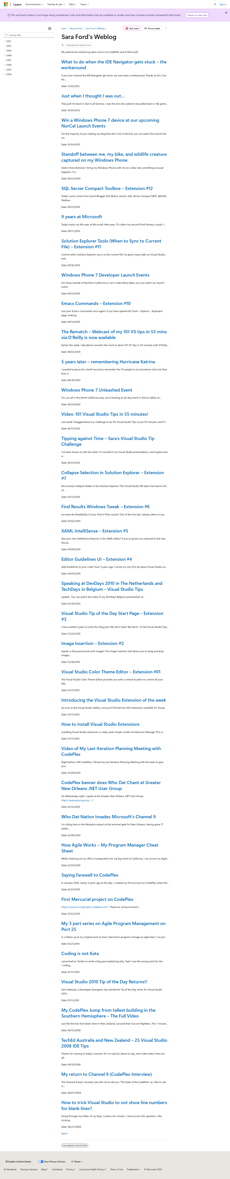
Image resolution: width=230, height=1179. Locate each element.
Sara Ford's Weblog (95, 28)
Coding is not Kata (80, 953)
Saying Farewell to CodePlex (89, 875)
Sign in (222, 4)
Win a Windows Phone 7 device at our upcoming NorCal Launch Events (110, 123)
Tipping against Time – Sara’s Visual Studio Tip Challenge (107, 441)
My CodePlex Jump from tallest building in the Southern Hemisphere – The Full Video (108, 1013)
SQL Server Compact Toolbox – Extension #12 (107, 188)
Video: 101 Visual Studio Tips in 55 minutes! (104, 414)
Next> (64, 1133)
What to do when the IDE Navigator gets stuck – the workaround (114, 64)
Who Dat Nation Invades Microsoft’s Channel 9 (108, 816)
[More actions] (166, 28)
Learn (64, 28)
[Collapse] (50, 28)
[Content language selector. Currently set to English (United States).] (18, 1161)
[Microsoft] (6, 4)
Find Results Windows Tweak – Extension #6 (105, 506)
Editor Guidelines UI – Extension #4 (96, 559)
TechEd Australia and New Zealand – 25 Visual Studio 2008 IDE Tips (114, 1043)
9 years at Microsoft (81, 216)
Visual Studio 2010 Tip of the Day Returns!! (104, 981)
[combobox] (29, 35)
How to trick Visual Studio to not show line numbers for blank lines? (114, 1105)
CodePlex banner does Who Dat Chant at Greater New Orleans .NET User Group (111, 785)
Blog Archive (76, 28)
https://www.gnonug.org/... (76, 800)
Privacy (69, 1169)
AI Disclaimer (10, 1169)
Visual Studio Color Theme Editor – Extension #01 (111, 671)
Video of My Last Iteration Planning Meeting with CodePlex (111, 751)
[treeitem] (29, 41)
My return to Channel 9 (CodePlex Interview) (106, 1074)
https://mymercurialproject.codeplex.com (84, 907)
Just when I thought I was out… (93, 96)
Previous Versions (29, 1169)
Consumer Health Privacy (91, 1169)
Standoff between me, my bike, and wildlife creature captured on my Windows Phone (114, 157)
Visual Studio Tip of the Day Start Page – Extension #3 (112, 616)
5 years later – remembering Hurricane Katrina (108, 361)
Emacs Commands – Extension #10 (96, 303)
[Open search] (215, 4)
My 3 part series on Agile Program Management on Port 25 (113, 926)
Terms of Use (116, 1169)
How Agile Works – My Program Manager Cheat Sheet (109, 847)
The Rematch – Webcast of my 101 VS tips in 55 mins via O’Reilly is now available (114, 334)
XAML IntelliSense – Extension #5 (94, 531)
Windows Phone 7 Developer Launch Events (105, 275)
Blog (43, 1169)
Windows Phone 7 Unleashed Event (96, 390)
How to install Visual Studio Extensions (100, 724)
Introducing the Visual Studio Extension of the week (113, 700)
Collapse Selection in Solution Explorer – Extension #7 (112, 475)
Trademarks (132, 1169)
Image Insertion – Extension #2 (92, 643)
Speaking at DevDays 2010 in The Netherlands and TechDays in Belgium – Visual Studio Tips (111, 586)
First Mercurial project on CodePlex (97, 899)
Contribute (57, 1169)
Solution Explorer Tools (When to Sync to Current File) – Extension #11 (111, 243)
